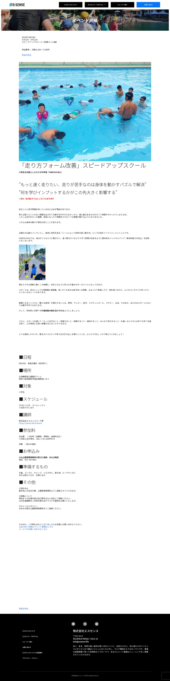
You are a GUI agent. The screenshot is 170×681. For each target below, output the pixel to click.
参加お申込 (26, 54)
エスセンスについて (70, 5)
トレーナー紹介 (122, 5)
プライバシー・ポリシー (30, 658)
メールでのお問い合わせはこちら (33, 529)
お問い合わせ (148, 5)
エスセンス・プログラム (96, 5)
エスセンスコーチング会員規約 (32, 653)
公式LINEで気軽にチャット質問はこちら (36, 526)
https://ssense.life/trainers (30, 423)
